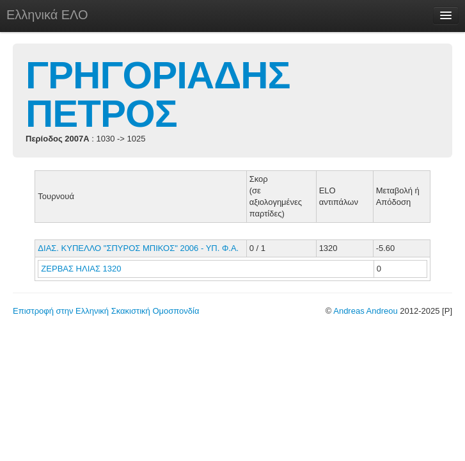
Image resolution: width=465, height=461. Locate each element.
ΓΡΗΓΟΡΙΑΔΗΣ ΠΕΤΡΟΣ (158, 94)
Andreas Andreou (365, 311)
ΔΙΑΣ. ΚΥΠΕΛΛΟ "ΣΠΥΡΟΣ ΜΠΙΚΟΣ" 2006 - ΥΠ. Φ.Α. (138, 248)
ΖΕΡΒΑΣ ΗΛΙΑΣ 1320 (81, 268)
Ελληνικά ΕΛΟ (47, 15)
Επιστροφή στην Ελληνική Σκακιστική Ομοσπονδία (106, 311)
